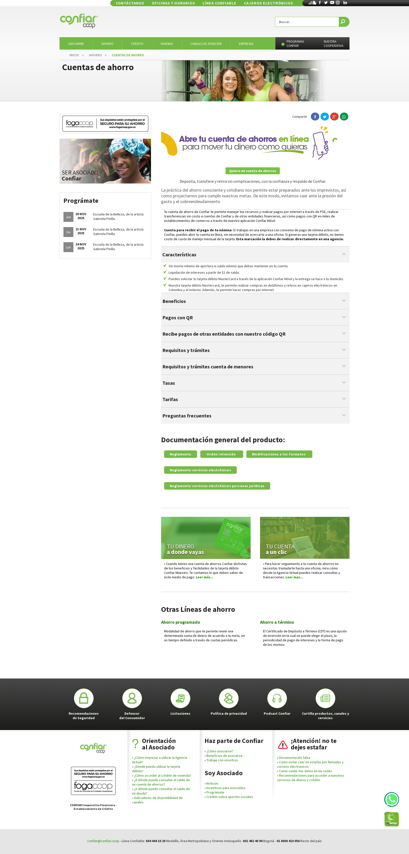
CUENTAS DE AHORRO (128, 55)
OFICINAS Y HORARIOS (197, 3)
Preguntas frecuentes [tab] (186, 415)
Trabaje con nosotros (222, 760)
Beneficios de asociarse (224, 755)
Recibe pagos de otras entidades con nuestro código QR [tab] (224, 334)
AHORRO (95, 55)
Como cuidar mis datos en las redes (305, 771)
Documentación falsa (294, 757)
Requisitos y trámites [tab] (186, 350)
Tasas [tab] (168, 383)
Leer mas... (295, 577)
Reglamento (180, 454)
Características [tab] (179, 254)
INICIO (74, 55)
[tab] (255, 301)
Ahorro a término (277, 622)
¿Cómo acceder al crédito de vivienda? (162, 775)
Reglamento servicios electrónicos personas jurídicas (217, 486)
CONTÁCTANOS (160, 3)
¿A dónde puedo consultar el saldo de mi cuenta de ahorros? (161, 782)
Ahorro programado (180, 622)
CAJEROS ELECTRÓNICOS (276, 3)
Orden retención (221, 454)
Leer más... (204, 577)
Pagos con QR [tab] (177, 317)
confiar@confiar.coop (103, 841)
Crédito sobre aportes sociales (229, 797)
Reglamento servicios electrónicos (200, 470)
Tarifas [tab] (170, 399)
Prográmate (215, 792)
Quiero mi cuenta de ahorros (252, 171)
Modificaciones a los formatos (279, 454)
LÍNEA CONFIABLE (235, 3)
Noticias (212, 783)
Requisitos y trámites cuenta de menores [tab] (207, 366)
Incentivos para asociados (225, 788)
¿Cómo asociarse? (219, 751)
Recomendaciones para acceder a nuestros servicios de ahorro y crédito (310, 777)
